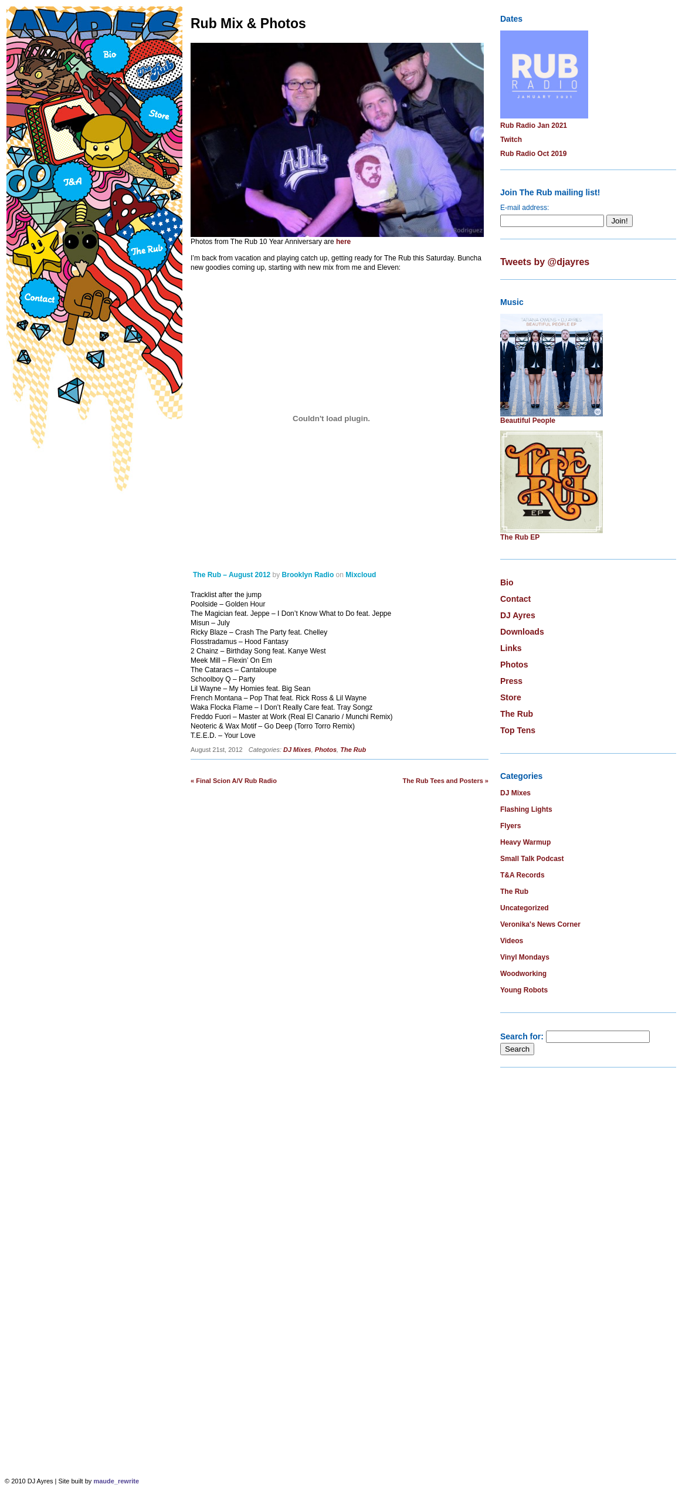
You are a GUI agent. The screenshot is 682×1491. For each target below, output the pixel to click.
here (343, 242)
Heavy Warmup (525, 842)
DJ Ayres (517, 615)
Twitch (511, 139)
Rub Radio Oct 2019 (533, 154)
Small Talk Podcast (532, 859)
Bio (507, 582)
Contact (515, 599)
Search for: (522, 1036)
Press (511, 681)
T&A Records (522, 875)
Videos (511, 941)
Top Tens (517, 730)
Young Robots (524, 990)
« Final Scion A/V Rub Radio (234, 780)
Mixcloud (360, 575)
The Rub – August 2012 (231, 575)
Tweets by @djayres (544, 262)
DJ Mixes (297, 749)
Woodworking (523, 974)
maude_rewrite (116, 1481)
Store (510, 697)
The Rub (353, 749)
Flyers (510, 826)
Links (511, 648)
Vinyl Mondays (524, 957)
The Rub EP (520, 537)
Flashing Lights (526, 809)
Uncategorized (524, 908)
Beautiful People (527, 420)
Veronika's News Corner (540, 924)
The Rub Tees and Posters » (445, 780)
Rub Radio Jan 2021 (533, 125)
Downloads (522, 631)
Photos (326, 749)
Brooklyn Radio (308, 575)
